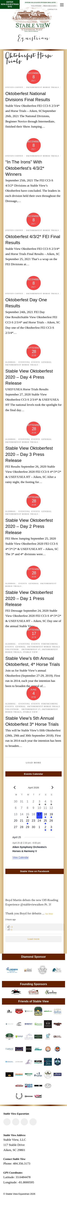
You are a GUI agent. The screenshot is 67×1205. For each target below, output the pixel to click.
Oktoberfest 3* (31, 709)
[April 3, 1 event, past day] (39, 802)
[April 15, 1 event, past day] (28, 815)
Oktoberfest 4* (31, 649)
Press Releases (49, 6)
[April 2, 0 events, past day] (33, 802)
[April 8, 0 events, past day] (28, 809)
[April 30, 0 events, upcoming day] (33, 828)
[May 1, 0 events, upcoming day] (39, 828)
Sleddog (10, 362)
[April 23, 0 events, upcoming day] (33, 822)
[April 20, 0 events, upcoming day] (16, 822)
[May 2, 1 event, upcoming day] (45, 828)
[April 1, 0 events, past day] (28, 802)
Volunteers (36, 6)
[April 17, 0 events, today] (39, 815)
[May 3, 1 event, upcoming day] (51, 828)
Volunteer (12, 649)
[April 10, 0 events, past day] (39, 809)
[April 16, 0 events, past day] (33, 815)
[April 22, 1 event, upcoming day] (28, 822)
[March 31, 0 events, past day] (22, 802)
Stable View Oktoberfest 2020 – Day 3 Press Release (29, 454)
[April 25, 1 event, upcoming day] (45, 822)
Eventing (24, 362)
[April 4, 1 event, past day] (45, 802)
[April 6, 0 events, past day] (16, 809)
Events (35, 362)
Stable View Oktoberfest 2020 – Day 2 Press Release (29, 526)
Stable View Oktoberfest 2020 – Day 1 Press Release (29, 598)
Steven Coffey (14, 87)
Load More (33, 763)
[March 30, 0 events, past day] (16, 802)
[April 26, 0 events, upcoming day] (51, 822)
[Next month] (52, 787)
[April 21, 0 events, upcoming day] (22, 822)
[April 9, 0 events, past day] (33, 809)
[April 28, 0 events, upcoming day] (22, 828)
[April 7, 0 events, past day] (22, 809)
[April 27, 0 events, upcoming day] (16, 828)
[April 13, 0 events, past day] (16, 815)
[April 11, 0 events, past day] (45, 809)
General (46, 362)
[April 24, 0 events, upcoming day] (39, 822)
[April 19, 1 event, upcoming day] (51, 815)
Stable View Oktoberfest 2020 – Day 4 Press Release (29, 377)
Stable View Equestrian (17, 1194)
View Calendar (21, 857)
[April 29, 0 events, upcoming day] (28, 828)
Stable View (30, 652)
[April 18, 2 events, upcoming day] (45, 815)
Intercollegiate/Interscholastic (40, 2)
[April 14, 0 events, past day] (22, 815)
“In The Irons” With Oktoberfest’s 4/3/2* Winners (24, 168)
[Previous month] (15, 787)
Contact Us (52, 9)
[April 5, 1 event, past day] (51, 802)
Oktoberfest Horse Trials (42, 87)
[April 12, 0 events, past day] (51, 809)
